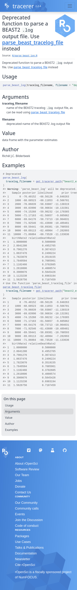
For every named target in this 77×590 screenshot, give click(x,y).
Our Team (22, 475)
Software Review (27, 469)
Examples (11, 430)
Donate (20, 486)
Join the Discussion (29, 520)
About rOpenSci (26, 463)
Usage (9, 405)
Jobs (18, 481)
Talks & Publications (29, 547)
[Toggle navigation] (70, 6)
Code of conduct (26, 525)
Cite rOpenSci (25, 565)
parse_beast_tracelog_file (32, 42)
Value (8, 418)
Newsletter (22, 559)
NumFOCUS (28, 577)
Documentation (26, 553)
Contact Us (23, 492)
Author (9, 424)
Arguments (12, 411)
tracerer (23, 6)
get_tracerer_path (49, 181)
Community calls (27, 508)
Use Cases (23, 542)
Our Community (26, 503)
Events (20, 514)
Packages (22, 536)
